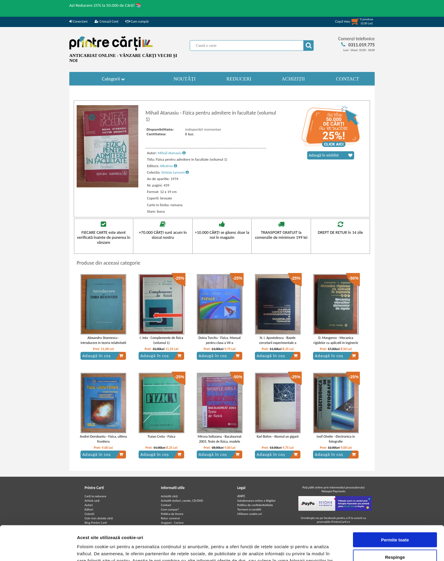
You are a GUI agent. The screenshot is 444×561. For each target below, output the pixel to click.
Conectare (78, 21)
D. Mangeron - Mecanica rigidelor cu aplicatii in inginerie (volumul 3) (335, 343)
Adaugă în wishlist (330, 155)
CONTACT (347, 79)
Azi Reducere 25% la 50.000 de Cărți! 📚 (105, 5)
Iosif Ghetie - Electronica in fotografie (336, 439)
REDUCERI (238, 79)
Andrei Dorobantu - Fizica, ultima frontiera (103, 439)
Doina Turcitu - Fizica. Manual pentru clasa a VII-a (219, 340)
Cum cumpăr (137, 21)
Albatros (168, 166)
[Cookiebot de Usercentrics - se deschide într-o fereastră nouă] (38, 549)
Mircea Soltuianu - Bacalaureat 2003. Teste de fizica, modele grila (219, 441)
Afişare (293, 549)
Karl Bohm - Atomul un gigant (278, 436)
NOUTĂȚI (185, 79)
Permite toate (395, 509)
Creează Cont (106, 21)
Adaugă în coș (102, 356)
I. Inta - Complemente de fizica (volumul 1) (161, 340)
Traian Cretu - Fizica (162, 436)
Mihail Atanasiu (172, 153)
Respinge (395, 526)
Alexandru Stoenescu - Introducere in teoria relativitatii (103, 340)
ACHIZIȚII (293, 79)
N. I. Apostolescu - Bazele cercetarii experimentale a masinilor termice (277, 343)
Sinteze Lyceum (175, 172)
